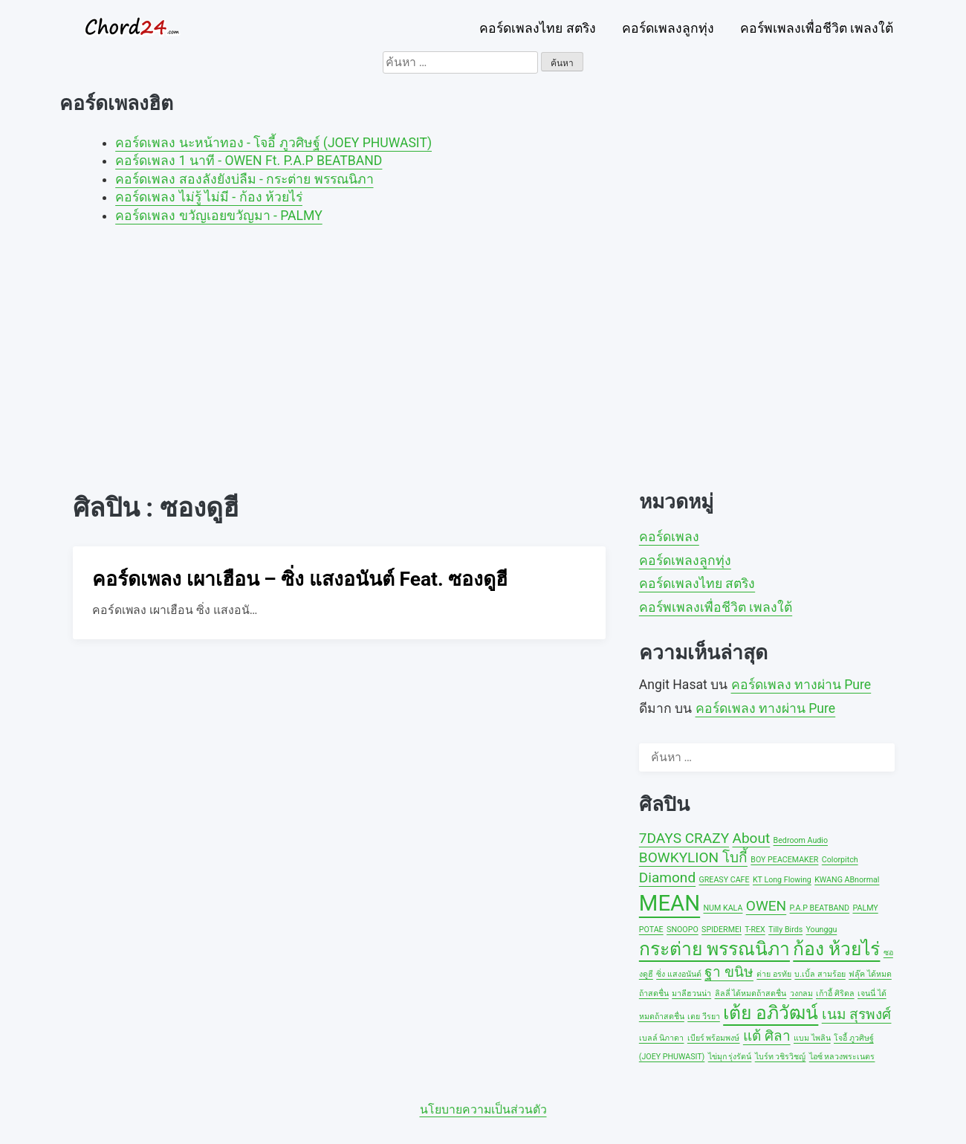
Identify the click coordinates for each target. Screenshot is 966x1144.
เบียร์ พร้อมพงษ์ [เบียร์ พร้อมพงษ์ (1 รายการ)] (713, 1038)
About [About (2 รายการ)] (751, 838)
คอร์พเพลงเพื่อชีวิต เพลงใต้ (816, 28)
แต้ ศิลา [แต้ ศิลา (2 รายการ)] (767, 1035)
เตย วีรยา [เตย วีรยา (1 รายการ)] (703, 1016)
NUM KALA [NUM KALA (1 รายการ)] (723, 908)
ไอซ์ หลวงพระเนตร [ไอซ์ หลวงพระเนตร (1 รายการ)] (842, 1056)
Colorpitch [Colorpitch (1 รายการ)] (840, 860)
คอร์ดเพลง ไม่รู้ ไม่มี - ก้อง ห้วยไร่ (208, 197)
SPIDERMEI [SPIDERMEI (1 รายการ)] (721, 929)
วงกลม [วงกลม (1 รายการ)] (801, 993)
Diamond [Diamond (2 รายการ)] (667, 877)
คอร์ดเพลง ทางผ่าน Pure (801, 684)
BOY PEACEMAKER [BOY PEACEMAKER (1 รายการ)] (784, 860)
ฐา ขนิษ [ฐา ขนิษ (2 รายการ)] (728, 971)
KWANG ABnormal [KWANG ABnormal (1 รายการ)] (846, 880)
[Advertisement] (483, 349)
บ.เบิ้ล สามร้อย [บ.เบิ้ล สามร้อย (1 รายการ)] (819, 974)
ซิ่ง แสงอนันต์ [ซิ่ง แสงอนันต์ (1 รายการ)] (678, 974)
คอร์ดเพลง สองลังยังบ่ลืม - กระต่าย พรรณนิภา (244, 179)
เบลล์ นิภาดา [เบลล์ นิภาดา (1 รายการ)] (661, 1038)
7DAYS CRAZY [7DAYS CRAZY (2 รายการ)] (684, 838)
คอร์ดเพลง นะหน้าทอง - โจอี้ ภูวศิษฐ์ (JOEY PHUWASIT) (273, 142)
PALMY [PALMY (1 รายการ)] (865, 908)
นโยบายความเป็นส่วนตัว (483, 1109)
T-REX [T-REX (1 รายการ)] (755, 929)
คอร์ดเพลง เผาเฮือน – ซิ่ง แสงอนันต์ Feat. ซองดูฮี (300, 579)
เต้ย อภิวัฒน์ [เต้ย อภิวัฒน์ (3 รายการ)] (770, 1013)
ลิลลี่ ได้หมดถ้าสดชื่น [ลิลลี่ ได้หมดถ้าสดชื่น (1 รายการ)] (751, 993)
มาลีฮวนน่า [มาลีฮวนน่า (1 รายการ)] (691, 993)
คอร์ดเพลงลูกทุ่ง (668, 28)
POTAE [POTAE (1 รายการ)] (651, 929)
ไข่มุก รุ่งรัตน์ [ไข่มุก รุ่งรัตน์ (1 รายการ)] (730, 1056)
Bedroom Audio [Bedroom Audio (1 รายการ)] (801, 840)
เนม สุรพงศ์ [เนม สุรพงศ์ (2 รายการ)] (857, 1014)
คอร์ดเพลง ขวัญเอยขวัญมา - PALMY (218, 215)
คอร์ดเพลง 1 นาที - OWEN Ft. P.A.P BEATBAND (248, 160)
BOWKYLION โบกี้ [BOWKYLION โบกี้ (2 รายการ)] (693, 857)
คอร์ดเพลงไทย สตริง (537, 28)
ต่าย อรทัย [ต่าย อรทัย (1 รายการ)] (773, 974)
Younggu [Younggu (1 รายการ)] (821, 929)
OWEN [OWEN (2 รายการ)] (766, 905)
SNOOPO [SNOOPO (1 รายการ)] (682, 929)
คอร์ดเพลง (669, 536)
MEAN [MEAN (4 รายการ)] (669, 903)
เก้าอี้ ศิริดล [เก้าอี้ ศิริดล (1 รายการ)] (835, 993)
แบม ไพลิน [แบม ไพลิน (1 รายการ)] (812, 1038)
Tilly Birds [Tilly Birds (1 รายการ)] (785, 929)
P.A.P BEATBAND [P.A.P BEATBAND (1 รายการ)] (820, 908)
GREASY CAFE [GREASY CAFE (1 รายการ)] (724, 880)
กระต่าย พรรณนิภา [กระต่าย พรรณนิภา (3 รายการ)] (714, 949)
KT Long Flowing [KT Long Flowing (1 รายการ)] (782, 880)
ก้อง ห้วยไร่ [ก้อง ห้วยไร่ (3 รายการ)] (836, 949)
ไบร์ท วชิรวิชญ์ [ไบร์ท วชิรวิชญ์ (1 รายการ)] (780, 1056)
